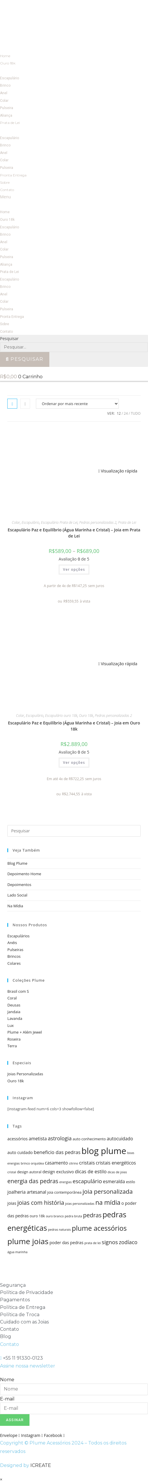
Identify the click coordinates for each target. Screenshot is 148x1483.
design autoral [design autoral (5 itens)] (29, 1171)
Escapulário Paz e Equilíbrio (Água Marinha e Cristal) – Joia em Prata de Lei (74, 533)
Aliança (6, 115)
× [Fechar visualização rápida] (1, 1479)
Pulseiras (15, 949)
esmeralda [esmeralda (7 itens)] (114, 1182)
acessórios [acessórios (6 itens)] (17, 1138)
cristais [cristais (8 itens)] (87, 1162)
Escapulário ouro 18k (61, 715)
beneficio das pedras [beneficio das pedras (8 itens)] (57, 1152)
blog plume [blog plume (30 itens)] (103, 1151)
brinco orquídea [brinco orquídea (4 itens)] (32, 1163)
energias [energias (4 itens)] (65, 1182)
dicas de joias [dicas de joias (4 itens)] (117, 1172)
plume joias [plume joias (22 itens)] (27, 1241)
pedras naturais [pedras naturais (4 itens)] (59, 1230)
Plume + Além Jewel (24, 1032)
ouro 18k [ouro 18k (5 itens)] (37, 1216)
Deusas (13, 1005)
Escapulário (9, 78)
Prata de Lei (10, 122)
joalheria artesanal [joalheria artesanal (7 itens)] (26, 1192)
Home (5, 56)
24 (126, 413)
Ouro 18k (7, 63)
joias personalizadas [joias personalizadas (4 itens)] (79, 1204)
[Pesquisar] (24, 359)
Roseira (13, 1039)
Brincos (13, 956)
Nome (7, 1379)
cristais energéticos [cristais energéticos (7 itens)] (116, 1163)
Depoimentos (19, 884)
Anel (3, 93)
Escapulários (18, 936)
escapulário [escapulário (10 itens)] (87, 1181)
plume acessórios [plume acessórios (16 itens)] (99, 1228)
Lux (10, 1025)
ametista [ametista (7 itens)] (38, 1139)
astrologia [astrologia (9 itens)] (60, 1138)
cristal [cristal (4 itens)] (11, 1172)
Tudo (135, 413)
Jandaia (13, 1011)
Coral (12, 998)
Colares (13, 963)
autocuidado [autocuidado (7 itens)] (120, 1139)
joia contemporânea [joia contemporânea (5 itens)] (64, 1192)
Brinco (5, 85)
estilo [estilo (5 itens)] (130, 1181)
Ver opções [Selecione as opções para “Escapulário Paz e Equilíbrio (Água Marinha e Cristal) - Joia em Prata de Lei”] (74, 569)
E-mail (7, 1399)
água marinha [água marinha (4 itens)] (17, 1252)
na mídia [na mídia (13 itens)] (108, 1202)
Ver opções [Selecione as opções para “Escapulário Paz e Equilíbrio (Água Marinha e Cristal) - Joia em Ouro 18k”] (74, 762)
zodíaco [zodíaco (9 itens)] (128, 1242)
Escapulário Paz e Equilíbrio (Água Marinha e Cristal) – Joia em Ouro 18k (74, 726)
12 (119, 413)
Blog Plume (17, 863)
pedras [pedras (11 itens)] (92, 1215)
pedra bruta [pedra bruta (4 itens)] (73, 1216)
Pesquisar (9, 338)
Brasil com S (18, 991)
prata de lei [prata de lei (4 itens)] (92, 1243)
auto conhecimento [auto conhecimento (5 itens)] (89, 1139)
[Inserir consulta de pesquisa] (73, 831)
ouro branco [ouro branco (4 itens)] (55, 1216)
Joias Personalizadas (25, 1073)
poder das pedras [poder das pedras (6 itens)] (66, 1242)
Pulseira (6, 108)
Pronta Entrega (13, 175)
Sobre (5, 182)
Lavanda (14, 1018)
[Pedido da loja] (77, 404)
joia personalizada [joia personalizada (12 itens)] (108, 1191)
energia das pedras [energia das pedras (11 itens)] (32, 1181)
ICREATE (40, 1465)
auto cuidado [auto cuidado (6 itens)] (20, 1152)
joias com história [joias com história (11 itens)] (40, 1203)
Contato (7, 190)
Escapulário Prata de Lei (59, 522)
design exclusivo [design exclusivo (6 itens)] (58, 1171)
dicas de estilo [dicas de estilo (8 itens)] (91, 1171)
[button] (74, 196)
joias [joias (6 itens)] (11, 1203)
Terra (12, 1045)
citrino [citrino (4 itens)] (73, 1163)
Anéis (12, 942)
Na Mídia (15, 905)
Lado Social (17, 895)
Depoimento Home (24, 873)
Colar (4, 101)
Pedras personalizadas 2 (97, 522)
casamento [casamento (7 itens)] (56, 1163)
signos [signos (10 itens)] (110, 1242)
